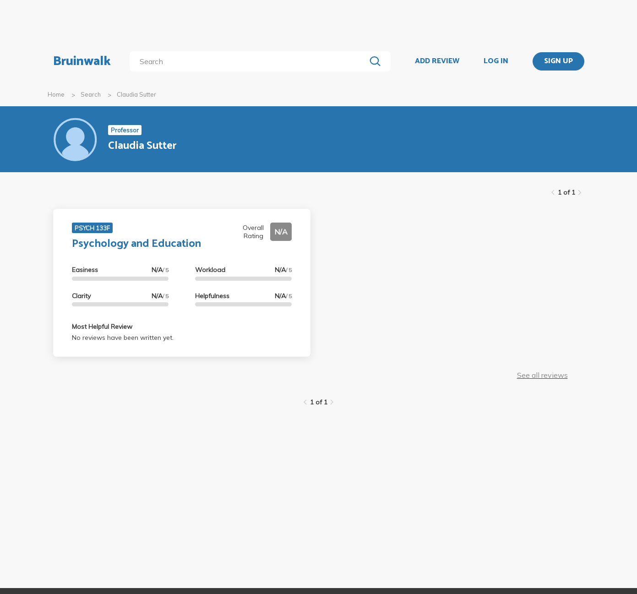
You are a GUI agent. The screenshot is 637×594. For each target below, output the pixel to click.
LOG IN (496, 61)
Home (56, 94)
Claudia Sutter (136, 94)
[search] (249, 61)
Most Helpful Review (102, 326)
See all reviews (542, 375)
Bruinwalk (82, 61)
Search (91, 94)
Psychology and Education (136, 244)
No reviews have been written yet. (123, 337)
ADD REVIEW (437, 61)
